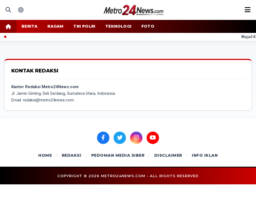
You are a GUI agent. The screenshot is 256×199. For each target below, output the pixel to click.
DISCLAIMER (168, 155)
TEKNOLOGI (118, 26)
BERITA (29, 26)
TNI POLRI (84, 26)
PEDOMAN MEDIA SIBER (118, 155)
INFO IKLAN (205, 155)
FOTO (147, 26)
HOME (45, 155)
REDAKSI (72, 155)
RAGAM (55, 26)
